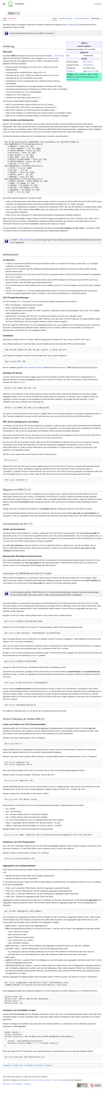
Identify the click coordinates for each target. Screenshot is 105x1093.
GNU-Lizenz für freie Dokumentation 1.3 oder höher (44, 1080)
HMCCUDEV (59, 56)
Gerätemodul (18, 1065)
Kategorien (8, 1065)
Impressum (27, 1084)
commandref (71, 79)
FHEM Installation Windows (33, 367)
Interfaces (48, 1065)
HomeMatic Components (33, 1065)
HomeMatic (70, 25)
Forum (89, 71)
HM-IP (44, 72)
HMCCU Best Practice (28, 240)
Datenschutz (7, 1084)
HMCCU (14, 56)
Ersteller (70, 71)
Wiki (96, 71)
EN (84, 62)
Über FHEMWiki (17, 1084)
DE (90, 62)
